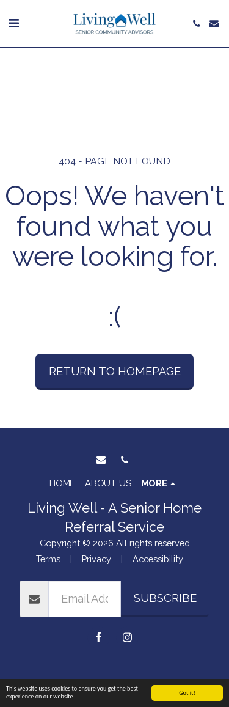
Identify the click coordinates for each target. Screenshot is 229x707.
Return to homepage (115, 371)
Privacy (96, 559)
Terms (48, 559)
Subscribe (165, 598)
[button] (13, 23)
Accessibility (158, 559)
